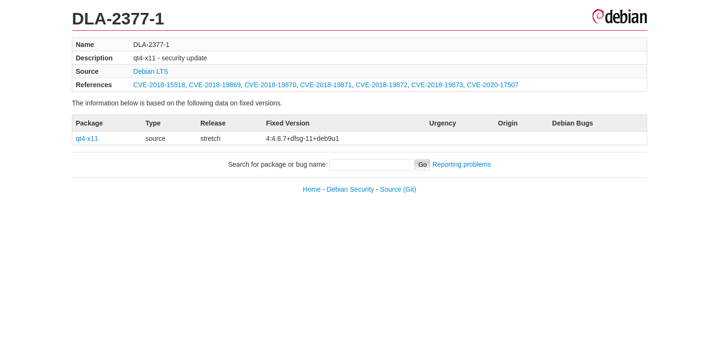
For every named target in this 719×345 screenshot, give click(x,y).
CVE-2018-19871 (326, 85)
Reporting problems (461, 164)
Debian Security (350, 189)
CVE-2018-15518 (159, 85)
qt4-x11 (87, 138)
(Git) (409, 189)
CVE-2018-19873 (437, 85)
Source (390, 189)
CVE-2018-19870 (270, 85)
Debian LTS (150, 71)
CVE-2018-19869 (215, 85)
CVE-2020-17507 (493, 85)
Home (312, 189)
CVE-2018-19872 (381, 85)
